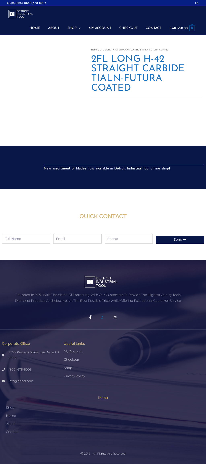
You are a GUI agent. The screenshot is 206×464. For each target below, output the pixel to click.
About (11, 424)
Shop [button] (10, 408)
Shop (68, 368)
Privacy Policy (74, 376)
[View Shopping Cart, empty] (182, 28)
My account (73, 351)
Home (94, 49)
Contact (12, 432)
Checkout (71, 359)
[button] (197, 3)
